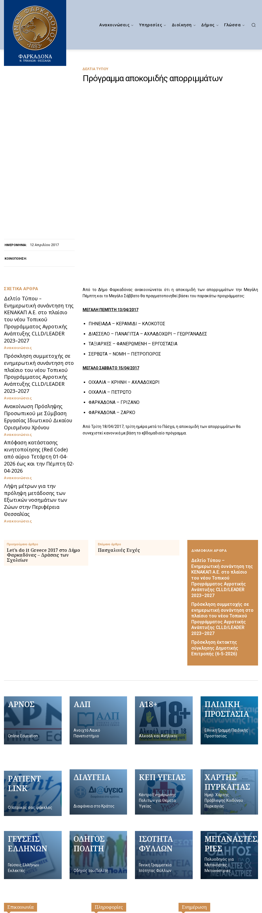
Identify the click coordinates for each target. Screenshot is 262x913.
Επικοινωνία (20, 756)
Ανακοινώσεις (15, 256)
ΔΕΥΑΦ (186, 789)
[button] (253, 24)
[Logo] (133, 873)
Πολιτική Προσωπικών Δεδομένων (126, 797)
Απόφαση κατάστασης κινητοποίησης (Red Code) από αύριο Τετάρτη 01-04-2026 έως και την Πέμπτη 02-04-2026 (35, 347)
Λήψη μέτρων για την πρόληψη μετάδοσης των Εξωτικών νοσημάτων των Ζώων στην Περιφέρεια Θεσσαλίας (35, 378)
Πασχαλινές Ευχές (119, 422)
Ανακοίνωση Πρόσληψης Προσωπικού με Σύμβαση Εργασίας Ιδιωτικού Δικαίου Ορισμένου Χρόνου (32, 316)
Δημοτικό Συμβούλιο (112, 780)
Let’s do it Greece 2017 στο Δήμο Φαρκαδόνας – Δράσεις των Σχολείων (43, 427)
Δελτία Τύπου (95, 69)
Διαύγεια (187, 780)
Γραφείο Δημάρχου (110, 772)
